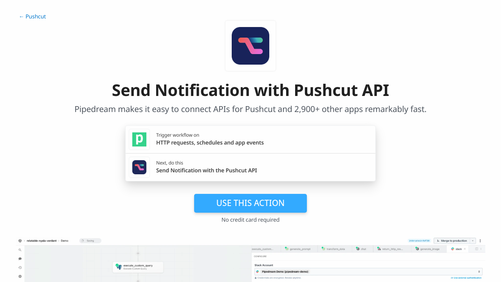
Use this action (250, 202)
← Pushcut (32, 16)
